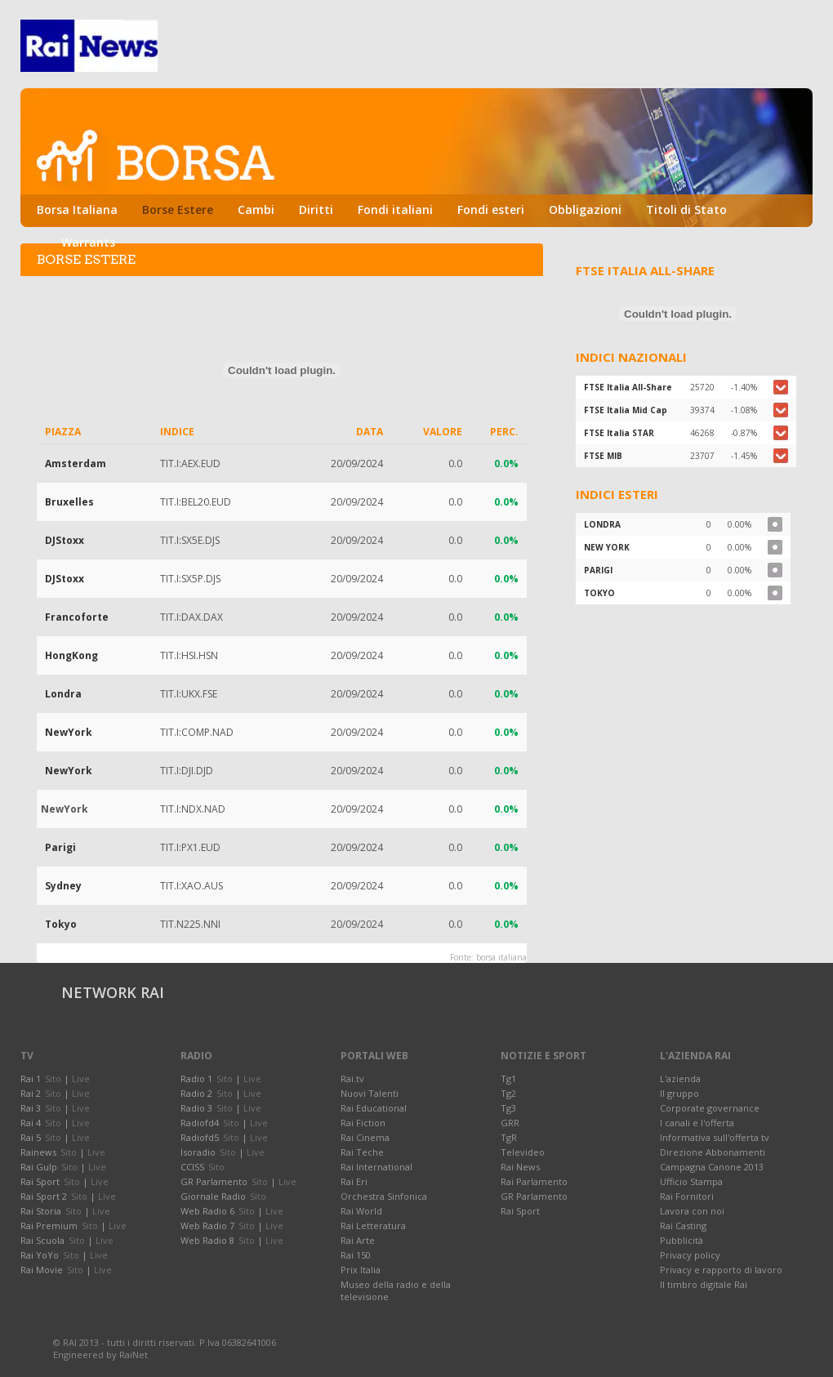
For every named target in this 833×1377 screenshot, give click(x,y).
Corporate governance (710, 1108)
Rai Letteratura (373, 1225)
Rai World (361, 1211)
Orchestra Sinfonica (384, 1196)
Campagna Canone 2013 (712, 1167)
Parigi (60, 847)
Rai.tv (352, 1078)
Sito (53, 1078)
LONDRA (602, 524)
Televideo (523, 1152)
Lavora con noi (692, 1211)
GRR (510, 1122)
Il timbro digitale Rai (703, 1284)
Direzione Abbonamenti (712, 1152)
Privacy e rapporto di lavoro (721, 1269)
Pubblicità (681, 1240)
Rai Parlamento (534, 1181)
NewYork (68, 732)
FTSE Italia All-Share (628, 387)
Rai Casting (683, 1225)
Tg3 (508, 1108)
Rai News (520, 1167)
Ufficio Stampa (691, 1181)
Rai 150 (356, 1255)
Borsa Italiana (77, 209)
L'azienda (680, 1078)
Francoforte (77, 617)
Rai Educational (374, 1108)
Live (81, 1078)
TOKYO (599, 593)
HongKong (71, 655)
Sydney (63, 886)
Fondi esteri (490, 209)
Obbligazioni (585, 209)
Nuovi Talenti (370, 1093)
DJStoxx (64, 540)
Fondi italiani (395, 209)
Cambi (256, 209)
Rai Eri (354, 1181)
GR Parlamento (534, 1196)
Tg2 (508, 1093)
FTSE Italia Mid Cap (625, 410)
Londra (63, 694)
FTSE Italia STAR (619, 433)
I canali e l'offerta (697, 1122)
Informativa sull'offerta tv (714, 1137)
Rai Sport (520, 1211)
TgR (509, 1137)
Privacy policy (690, 1255)
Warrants (88, 242)
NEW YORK (607, 547)
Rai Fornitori (687, 1196)
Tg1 (508, 1078)
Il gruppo (679, 1093)
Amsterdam (75, 463)
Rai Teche (362, 1152)
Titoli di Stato (686, 209)
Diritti (316, 209)
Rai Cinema (365, 1137)
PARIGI (598, 570)
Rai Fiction (363, 1122)
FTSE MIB (603, 455)
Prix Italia (361, 1269)
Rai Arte (358, 1240)
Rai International (376, 1167)
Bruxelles (69, 502)
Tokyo (61, 924)
